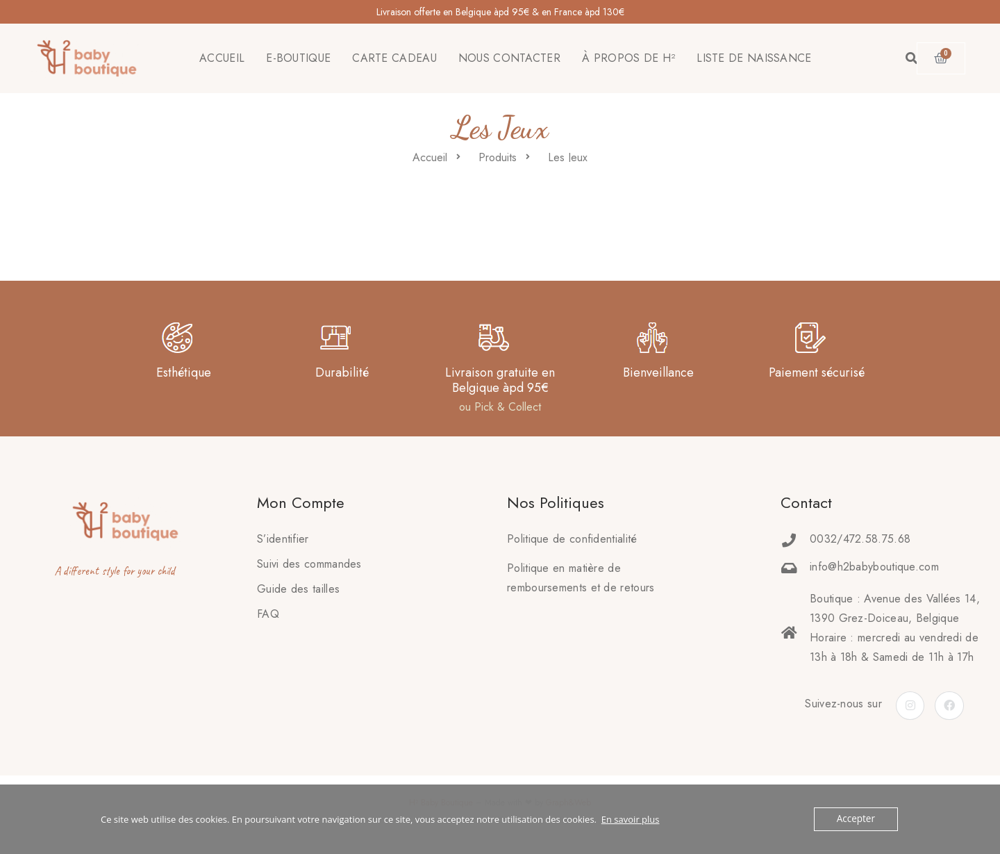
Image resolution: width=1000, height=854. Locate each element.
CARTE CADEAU (394, 58)
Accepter (856, 819)
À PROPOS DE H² (628, 58)
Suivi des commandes (309, 564)
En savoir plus (630, 819)
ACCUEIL (221, 58)
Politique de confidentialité (572, 539)
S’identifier (283, 539)
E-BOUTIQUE (298, 58)
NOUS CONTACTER (509, 58)
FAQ (268, 614)
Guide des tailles (298, 589)
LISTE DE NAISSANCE (754, 58)
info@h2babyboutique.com (874, 567)
